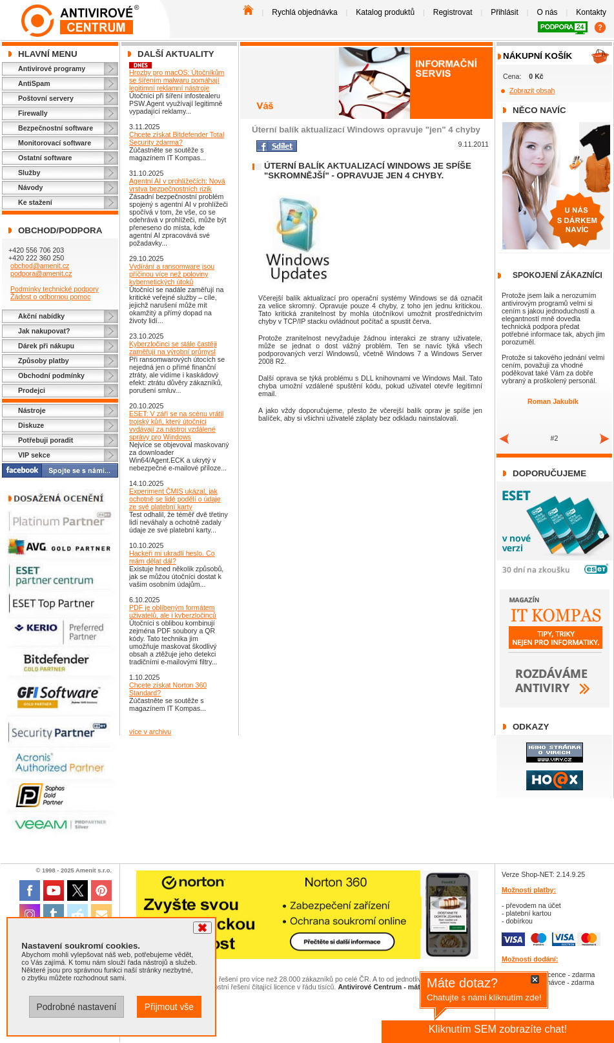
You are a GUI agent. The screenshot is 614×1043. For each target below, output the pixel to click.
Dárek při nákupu (46, 346)
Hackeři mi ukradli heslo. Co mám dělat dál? (172, 557)
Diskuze (31, 425)
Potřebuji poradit (45, 440)
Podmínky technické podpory (54, 289)
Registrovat (453, 12)
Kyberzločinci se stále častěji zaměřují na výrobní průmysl (173, 347)
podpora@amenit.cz (41, 273)
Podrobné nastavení (76, 1007)
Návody (30, 187)
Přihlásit (504, 12)
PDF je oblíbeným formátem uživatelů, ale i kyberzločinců (172, 611)
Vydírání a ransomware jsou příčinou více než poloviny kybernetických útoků (171, 274)
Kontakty (591, 12)
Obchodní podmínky (51, 375)
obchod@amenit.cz (39, 265)
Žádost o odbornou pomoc (50, 296)
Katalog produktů (385, 12)
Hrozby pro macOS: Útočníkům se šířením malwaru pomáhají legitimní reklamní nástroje (176, 80)
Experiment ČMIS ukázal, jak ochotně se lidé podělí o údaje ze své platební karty (175, 499)
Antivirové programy (51, 68)
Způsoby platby (43, 360)
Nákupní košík (537, 56)
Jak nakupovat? (44, 331)
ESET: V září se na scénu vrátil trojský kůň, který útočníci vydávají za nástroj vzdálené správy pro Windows (176, 425)
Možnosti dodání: (530, 959)
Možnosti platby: (529, 890)
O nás (547, 12)
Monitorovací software (54, 143)
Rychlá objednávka (304, 12)
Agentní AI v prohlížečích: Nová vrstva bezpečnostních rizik (177, 185)
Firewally (33, 113)
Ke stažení (35, 202)
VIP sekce (34, 455)
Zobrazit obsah (532, 90)
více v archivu (150, 731)
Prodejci (31, 390)
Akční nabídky (41, 316)
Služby (29, 172)
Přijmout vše (169, 1007)
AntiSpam (34, 83)
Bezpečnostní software (55, 128)
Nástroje (32, 410)
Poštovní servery (46, 98)
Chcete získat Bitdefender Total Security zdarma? (176, 138)
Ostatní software (45, 158)
